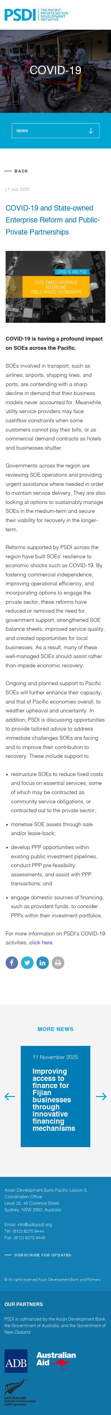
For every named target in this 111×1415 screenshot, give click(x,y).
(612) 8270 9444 (28, 1231)
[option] (55, 1096)
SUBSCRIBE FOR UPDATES (43, 1255)
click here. (41, 943)
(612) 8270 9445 (29, 1238)
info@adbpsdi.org (34, 1225)
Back (21, 171)
